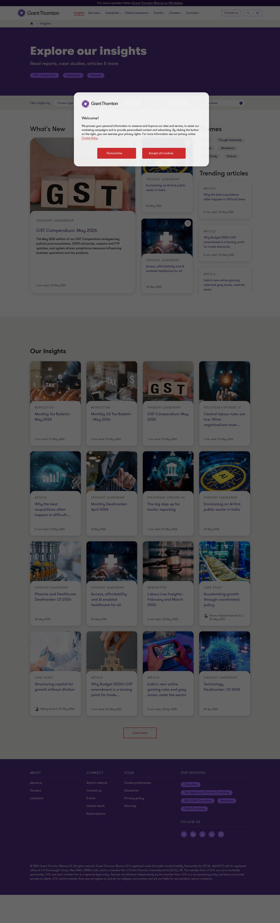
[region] (141, 129)
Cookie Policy (90, 138)
